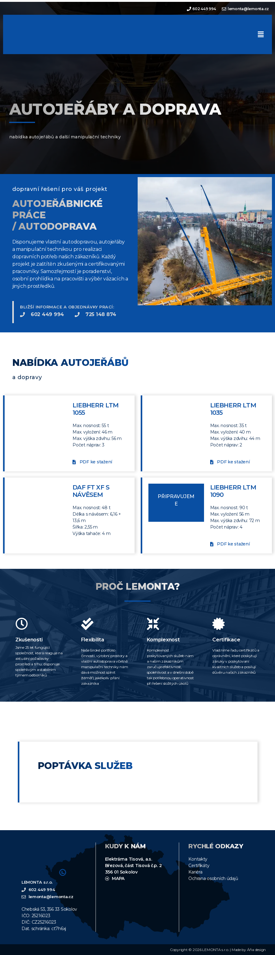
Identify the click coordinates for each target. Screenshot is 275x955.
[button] (260, 34)
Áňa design (256, 949)
